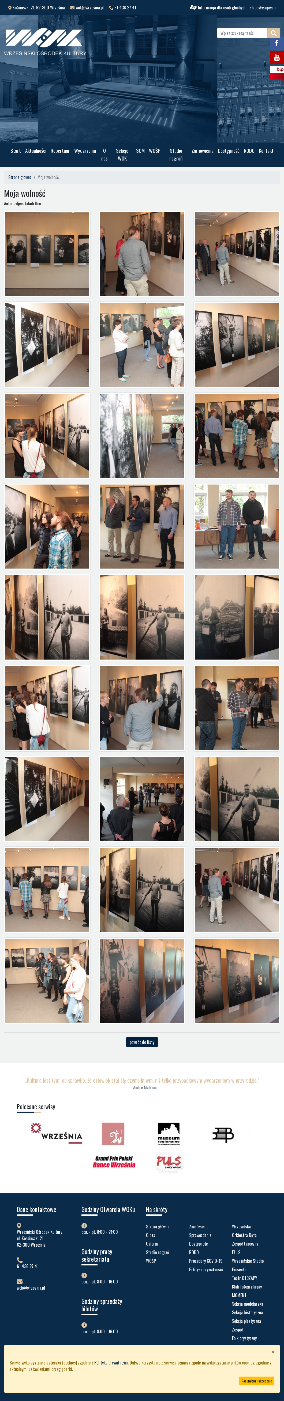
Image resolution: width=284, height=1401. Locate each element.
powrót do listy (142, 1042)
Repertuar (60, 150)
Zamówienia (203, 150)
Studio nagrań (175, 154)
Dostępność (229, 150)
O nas (104, 154)
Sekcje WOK (122, 154)
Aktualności (35, 150)
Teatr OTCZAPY (244, 1278)
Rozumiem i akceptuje (256, 1381)
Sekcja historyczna (247, 1312)
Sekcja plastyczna (246, 1321)
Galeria (152, 1243)
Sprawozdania (200, 1235)
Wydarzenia (85, 150)
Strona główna (20, 177)
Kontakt (266, 150)
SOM (140, 150)
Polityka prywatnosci (206, 1269)
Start (15, 150)
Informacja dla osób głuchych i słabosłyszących (233, 7)
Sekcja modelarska (247, 1304)
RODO (249, 150)
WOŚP (154, 150)
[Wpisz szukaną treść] (242, 33)
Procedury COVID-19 (205, 1261)
